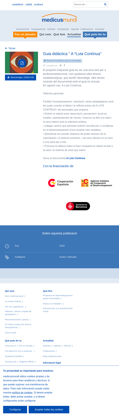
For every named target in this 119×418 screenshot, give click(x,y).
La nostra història (13, 301)
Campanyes (63, 29)
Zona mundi (10, 332)
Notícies (51, 29)
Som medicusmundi (14, 296)
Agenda (75, 29)
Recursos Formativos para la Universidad (64, 61)
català (28, 4)
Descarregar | (22, 77)
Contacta (99, 29)
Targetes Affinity (26, 361)
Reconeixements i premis (17, 319)
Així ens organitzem (14, 306)
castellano (17, 4)
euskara (38, 4)
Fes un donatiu (26, 346)
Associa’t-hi (10, 346)
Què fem (59, 34)
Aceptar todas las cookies (49, 409)
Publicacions (87, 29)
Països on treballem (52, 304)
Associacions (22, 29)
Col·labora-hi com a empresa (18, 351)
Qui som (45, 34)
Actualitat (74, 34)
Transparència (38, 29)
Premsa (67, 346)
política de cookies (22, 392)
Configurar (15, 409)
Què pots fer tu (13, 340)
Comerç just (10, 361)
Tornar (11, 48)
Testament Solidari (13, 356)
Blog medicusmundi (52, 356)
